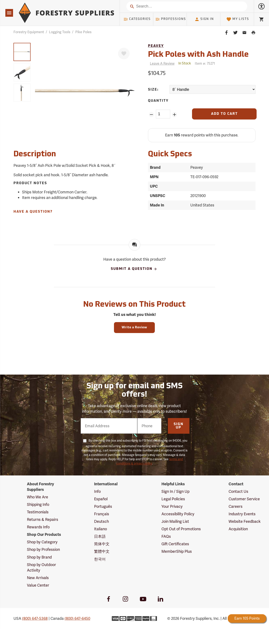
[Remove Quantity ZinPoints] (151, 114)
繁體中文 (101, 551)
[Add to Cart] (224, 114)
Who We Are (37, 497)
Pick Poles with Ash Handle (198, 55)
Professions (170, 19)
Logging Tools (59, 32)
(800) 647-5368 (35, 618)
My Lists (237, 19)
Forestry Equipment (28, 32)
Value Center (38, 585)
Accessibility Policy (177, 513)
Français (101, 513)
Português (103, 506)
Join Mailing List (175, 521)
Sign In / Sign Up (175, 491)
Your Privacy (172, 506)
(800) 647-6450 (77, 618)
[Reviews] (161, 63)
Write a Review (134, 327)
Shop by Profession (43, 549)
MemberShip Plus (176, 551)
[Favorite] (124, 53)
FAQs (166, 536)
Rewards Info (38, 526)
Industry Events (242, 513)
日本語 (100, 536)
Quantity (158, 101)
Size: (153, 89)
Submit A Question (134, 269)
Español (101, 498)
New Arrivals (38, 577)
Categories (137, 19)
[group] (22, 52)
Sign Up (178, 426)
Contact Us (238, 491)
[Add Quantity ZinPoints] (174, 114)
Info (97, 491)
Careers (235, 506)
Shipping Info (38, 504)
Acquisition (238, 528)
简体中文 (101, 543)
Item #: (205, 63)
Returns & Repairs (42, 519)
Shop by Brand (39, 557)
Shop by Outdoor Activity (41, 567)
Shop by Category (42, 541)
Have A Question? (32, 212)
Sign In (204, 19)
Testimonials (38, 511)
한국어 (100, 559)
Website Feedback (245, 521)
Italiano (100, 528)
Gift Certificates (175, 543)
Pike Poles (83, 32)
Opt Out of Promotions (181, 528)
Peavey (156, 46)
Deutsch (101, 521)
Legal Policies (173, 498)
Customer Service (244, 498)
